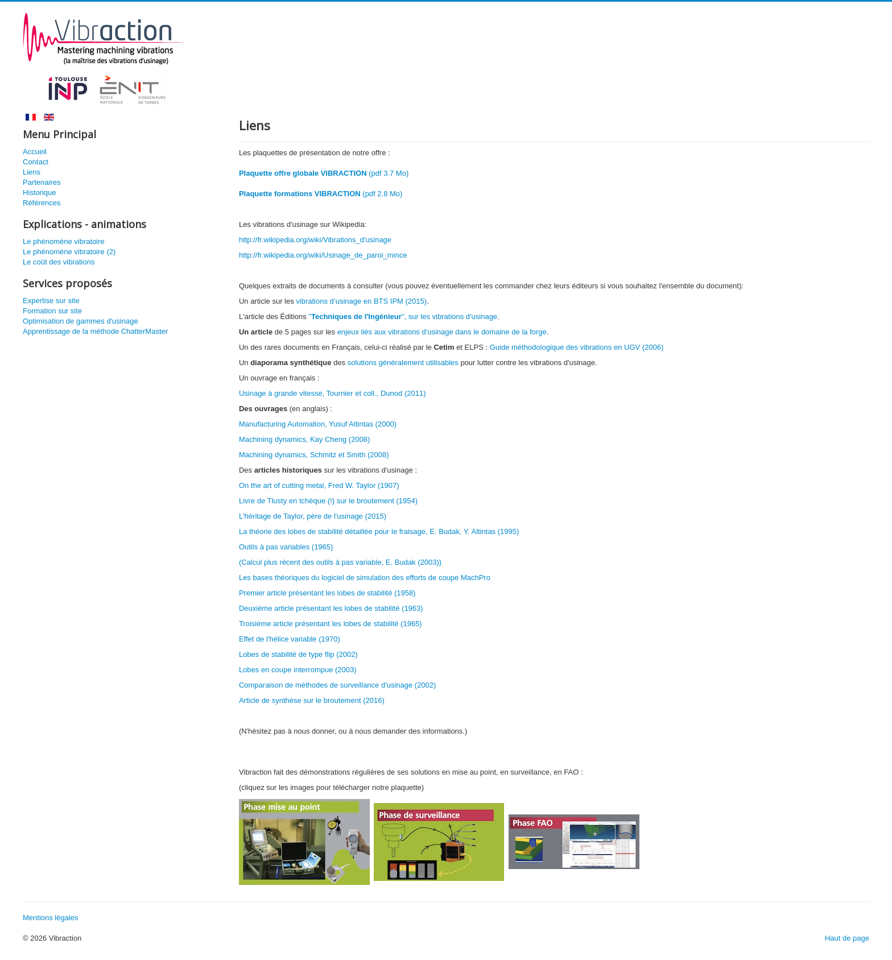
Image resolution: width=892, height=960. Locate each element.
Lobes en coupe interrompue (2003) (298, 669)
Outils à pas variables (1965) (286, 547)
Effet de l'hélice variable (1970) (289, 639)
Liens (31, 172)
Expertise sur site (51, 300)
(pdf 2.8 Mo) (321, 193)
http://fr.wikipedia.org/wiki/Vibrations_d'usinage (315, 239)
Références (41, 202)
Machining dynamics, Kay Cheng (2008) (304, 439)
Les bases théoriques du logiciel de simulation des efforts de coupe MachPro (364, 577)
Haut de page (847, 938)
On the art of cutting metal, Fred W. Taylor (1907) (319, 485)
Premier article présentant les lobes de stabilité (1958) (327, 593)
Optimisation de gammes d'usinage (80, 321)
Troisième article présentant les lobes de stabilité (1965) (330, 623)
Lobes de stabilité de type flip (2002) (298, 654)
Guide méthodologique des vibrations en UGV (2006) (577, 347)
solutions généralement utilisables (403, 362)
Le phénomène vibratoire (64, 241)
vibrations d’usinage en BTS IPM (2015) (361, 301)
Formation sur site (52, 311)
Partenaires (41, 182)
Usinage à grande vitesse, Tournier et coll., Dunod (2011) (332, 393)
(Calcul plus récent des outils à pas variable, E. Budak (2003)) (340, 562)
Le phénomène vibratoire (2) (69, 251)
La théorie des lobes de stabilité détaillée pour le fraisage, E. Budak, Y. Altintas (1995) (379, 531)
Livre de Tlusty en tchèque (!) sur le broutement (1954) (328, 500)
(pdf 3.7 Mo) (323, 173)
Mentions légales (51, 917)
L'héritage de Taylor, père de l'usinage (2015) (312, 516)
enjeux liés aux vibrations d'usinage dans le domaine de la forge (442, 332)
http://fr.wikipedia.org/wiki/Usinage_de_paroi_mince (323, 255)
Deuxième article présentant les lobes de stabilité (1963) (331, 608)
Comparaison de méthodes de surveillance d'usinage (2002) (337, 685)
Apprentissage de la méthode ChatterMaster (95, 331)
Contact (35, 162)
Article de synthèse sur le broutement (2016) (312, 700)
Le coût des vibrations (58, 262)
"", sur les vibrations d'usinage (402, 316)
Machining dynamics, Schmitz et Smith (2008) (314, 454)
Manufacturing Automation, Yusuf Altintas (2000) (318, 424)
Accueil (35, 151)
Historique (39, 192)
